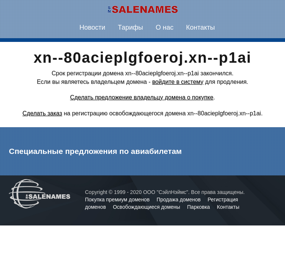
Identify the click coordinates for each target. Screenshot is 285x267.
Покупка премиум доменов (118, 199)
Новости (92, 27)
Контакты (200, 27)
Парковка (199, 207)
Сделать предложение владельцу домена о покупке (141, 97)
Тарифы (130, 27)
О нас (164, 27)
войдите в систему (177, 82)
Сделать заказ (42, 113)
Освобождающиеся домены (147, 207)
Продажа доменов (179, 199)
